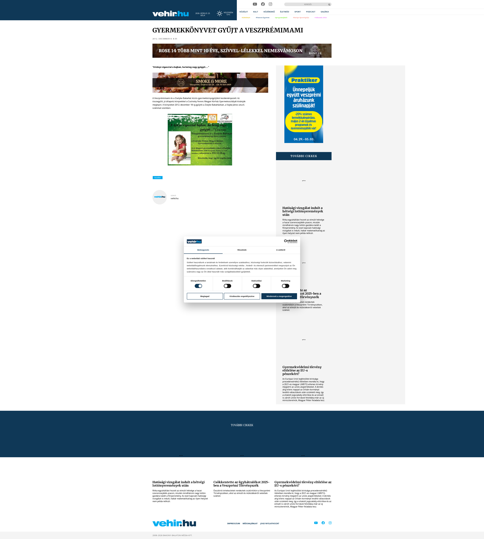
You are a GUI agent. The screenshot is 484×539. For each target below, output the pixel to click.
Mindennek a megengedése (279, 296)
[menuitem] (244, 12)
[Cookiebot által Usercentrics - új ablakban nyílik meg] (286, 241)
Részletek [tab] (242, 250)
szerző (173, 195)
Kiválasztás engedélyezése (242, 296)
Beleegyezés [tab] (203, 250)
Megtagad (204, 296)
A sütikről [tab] (280, 250)
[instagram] (270, 4)
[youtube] (255, 4)
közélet (158, 177)
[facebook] (263, 4)
